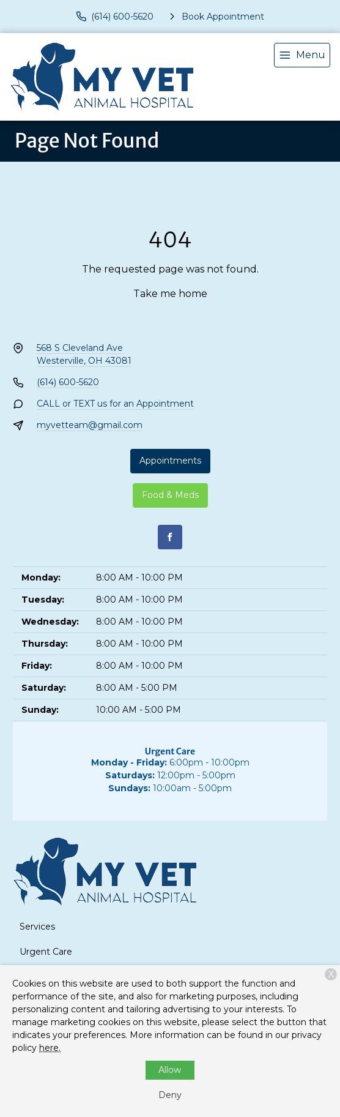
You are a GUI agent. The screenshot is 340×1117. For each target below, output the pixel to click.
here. (50, 1047)
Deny (170, 1094)
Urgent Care (46, 951)
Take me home (170, 293)
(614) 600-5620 (68, 382)
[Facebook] (170, 537)
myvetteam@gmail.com (89, 425)
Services (37, 926)
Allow (169, 1069)
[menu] (302, 55)
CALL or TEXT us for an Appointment (115, 403)
